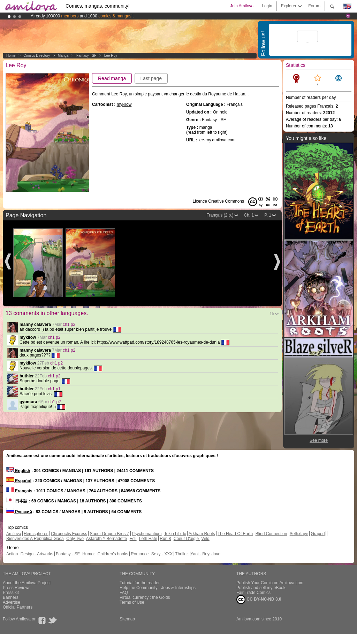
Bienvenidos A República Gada (35, 538)
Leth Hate (148, 538)
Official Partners (17, 607)
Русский (19, 511)
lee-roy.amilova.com (216, 140)
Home (11, 55)
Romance (140, 553)
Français (19, 490)
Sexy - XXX (162, 553)
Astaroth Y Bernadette (106, 538)
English (18, 470)
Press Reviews (16, 587)
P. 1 (267, 215)
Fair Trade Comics (253, 592)
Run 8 (165, 538)
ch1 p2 (69, 324)
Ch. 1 (249, 215)
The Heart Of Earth (235, 533)
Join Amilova (241, 5)
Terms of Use (132, 602)
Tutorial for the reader (140, 582)
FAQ (124, 592)
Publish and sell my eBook (261, 587)
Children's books (112, 553)
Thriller (182, 553)
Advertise (11, 602)
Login (267, 5)
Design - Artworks (37, 553)
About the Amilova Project (27, 582)
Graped (318, 533)
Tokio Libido (175, 533)
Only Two (75, 538)
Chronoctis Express (69, 533)
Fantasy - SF (86, 55)
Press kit (11, 592)
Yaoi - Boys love (205, 553)
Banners (10, 597)
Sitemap (127, 619)
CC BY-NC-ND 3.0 (258, 599)
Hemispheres (36, 533)
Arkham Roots (202, 533)
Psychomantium (146, 533)
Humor (88, 553)
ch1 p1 (54, 388)
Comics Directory (36, 55)
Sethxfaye (299, 533)
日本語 (17, 501)
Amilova (13, 533)
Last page (151, 78)
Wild (205, 538)
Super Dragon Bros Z (109, 533)
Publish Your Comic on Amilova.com (269, 582)
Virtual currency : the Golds (145, 597)
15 (271, 313)
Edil (133, 538)
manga (63, 55)
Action (12, 553)
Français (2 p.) (219, 215)
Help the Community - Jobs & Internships (158, 587)
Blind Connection (271, 533)
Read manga (112, 78)
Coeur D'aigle (187, 538)
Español (18, 480)
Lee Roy (110, 55)
